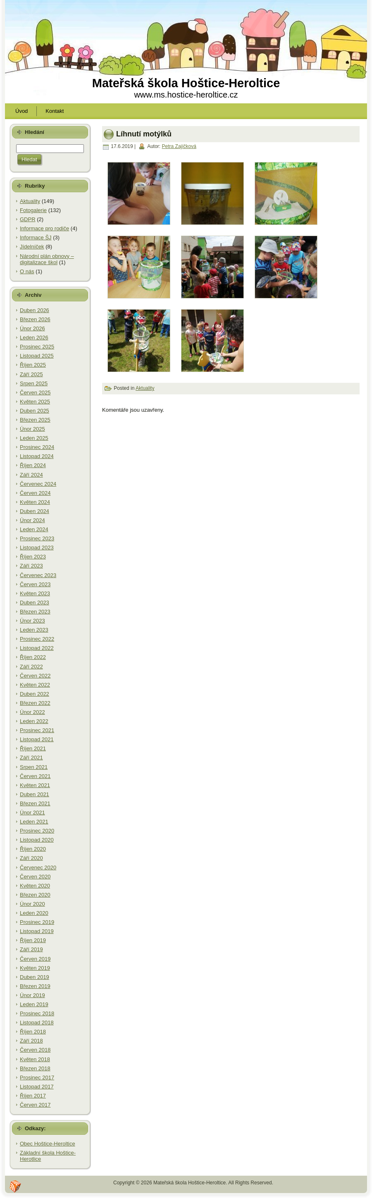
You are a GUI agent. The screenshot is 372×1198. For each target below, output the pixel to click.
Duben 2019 (34, 977)
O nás (27, 271)
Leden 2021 (34, 822)
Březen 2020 (35, 895)
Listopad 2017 (37, 1086)
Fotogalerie (33, 210)
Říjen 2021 (33, 748)
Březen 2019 (35, 986)
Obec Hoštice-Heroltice (47, 1144)
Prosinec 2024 (37, 447)
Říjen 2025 (33, 365)
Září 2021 (31, 757)
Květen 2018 (35, 1059)
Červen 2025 (35, 392)
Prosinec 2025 (37, 347)
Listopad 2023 (37, 547)
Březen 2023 (35, 612)
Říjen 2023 (33, 557)
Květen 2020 (35, 886)
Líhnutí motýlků (144, 133)
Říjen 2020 (33, 849)
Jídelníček (32, 246)
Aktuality (30, 201)
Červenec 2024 (38, 484)
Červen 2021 (35, 776)
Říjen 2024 (33, 465)
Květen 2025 (35, 402)
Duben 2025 (34, 411)
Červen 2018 (35, 1050)
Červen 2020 (35, 876)
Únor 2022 (32, 712)
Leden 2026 (34, 337)
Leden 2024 (34, 529)
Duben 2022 (34, 694)
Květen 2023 (35, 593)
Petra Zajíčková (179, 146)
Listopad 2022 (37, 648)
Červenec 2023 (38, 575)
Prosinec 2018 (37, 1013)
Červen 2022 (35, 676)
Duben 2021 (34, 794)
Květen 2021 (35, 785)
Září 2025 (31, 374)
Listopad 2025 (37, 356)
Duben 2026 (34, 310)
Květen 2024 (35, 502)
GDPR (28, 219)
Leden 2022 (34, 721)
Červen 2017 (35, 1105)
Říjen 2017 (33, 1096)
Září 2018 (31, 1041)
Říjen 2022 (33, 657)
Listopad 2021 (37, 739)
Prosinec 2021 (37, 730)
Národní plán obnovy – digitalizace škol (47, 259)
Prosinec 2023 (37, 538)
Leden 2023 (34, 630)
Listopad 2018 (37, 1022)
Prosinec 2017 (37, 1077)
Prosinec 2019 (37, 922)
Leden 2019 (34, 1004)
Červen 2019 (35, 959)
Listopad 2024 (37, 456)
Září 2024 (31, 475)
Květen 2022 (35, 685)
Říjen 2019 (33, 940)
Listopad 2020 (37, 840)
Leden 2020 (34, 913)
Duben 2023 (34, 602)
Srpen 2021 (34, 767)
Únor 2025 (32, 429)
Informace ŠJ (36, 237)
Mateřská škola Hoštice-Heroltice (186, 83)
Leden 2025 (34, 438)
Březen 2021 (35, 803)
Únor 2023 (32, 621)
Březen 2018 (35, 1068)
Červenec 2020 (38, 867)
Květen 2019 (35, 968)
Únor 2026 (32, 328)
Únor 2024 (32, 520)
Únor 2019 (32, 995)
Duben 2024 (34, 511)
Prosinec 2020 (37, 831)
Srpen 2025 (34, 383)
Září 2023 (31, 566)
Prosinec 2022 (37, 639)
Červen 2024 (35, 493)
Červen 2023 (35, 584)
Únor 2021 (32, 812)
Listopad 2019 (37, 931)
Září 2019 (31, 949)
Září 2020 (31, 858)
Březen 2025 (35, 420)
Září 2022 (31, 666)
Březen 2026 (35, 319)
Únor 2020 (32, 904)
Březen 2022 (35, 703)
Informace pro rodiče (44, 228)
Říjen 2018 (33, 1032)
